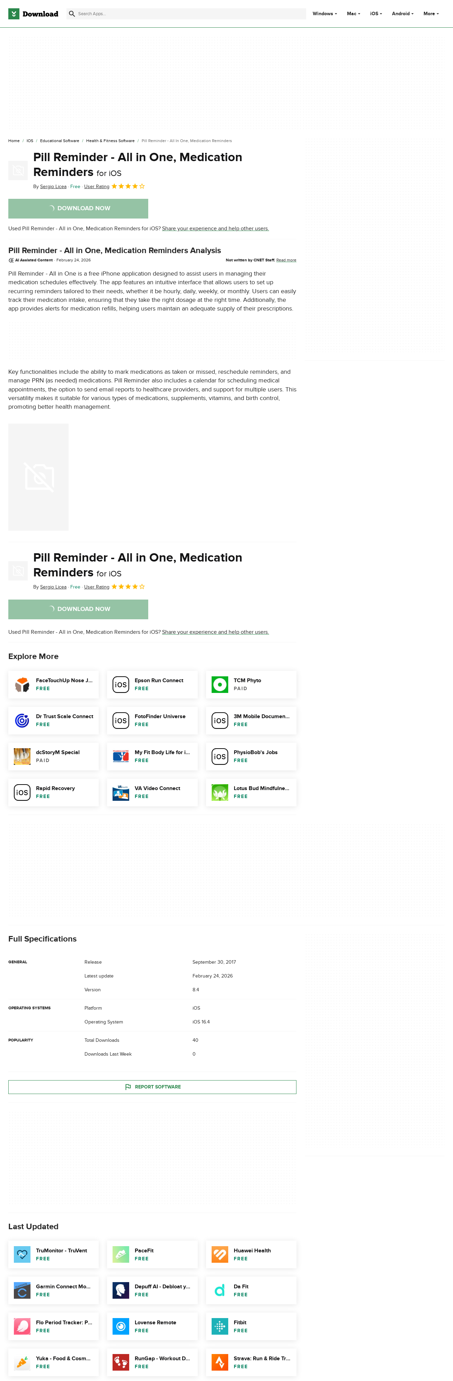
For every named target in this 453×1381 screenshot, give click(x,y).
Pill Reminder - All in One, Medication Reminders (137, 165)
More (432, 14)
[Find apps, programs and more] (186, 13)
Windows (323, 13)
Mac (351, 13)
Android (401, 13)
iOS (374, 13)
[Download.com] (33, 13)
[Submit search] (72, 13)
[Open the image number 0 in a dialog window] (38, 477)
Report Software (152, 1087)
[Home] (14, 141)
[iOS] (30, 141)
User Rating (114, 186)
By (49, 186)
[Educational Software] (59, 141)
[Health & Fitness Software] (110, 141)
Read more (286, 260)
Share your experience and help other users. (215, 228)
